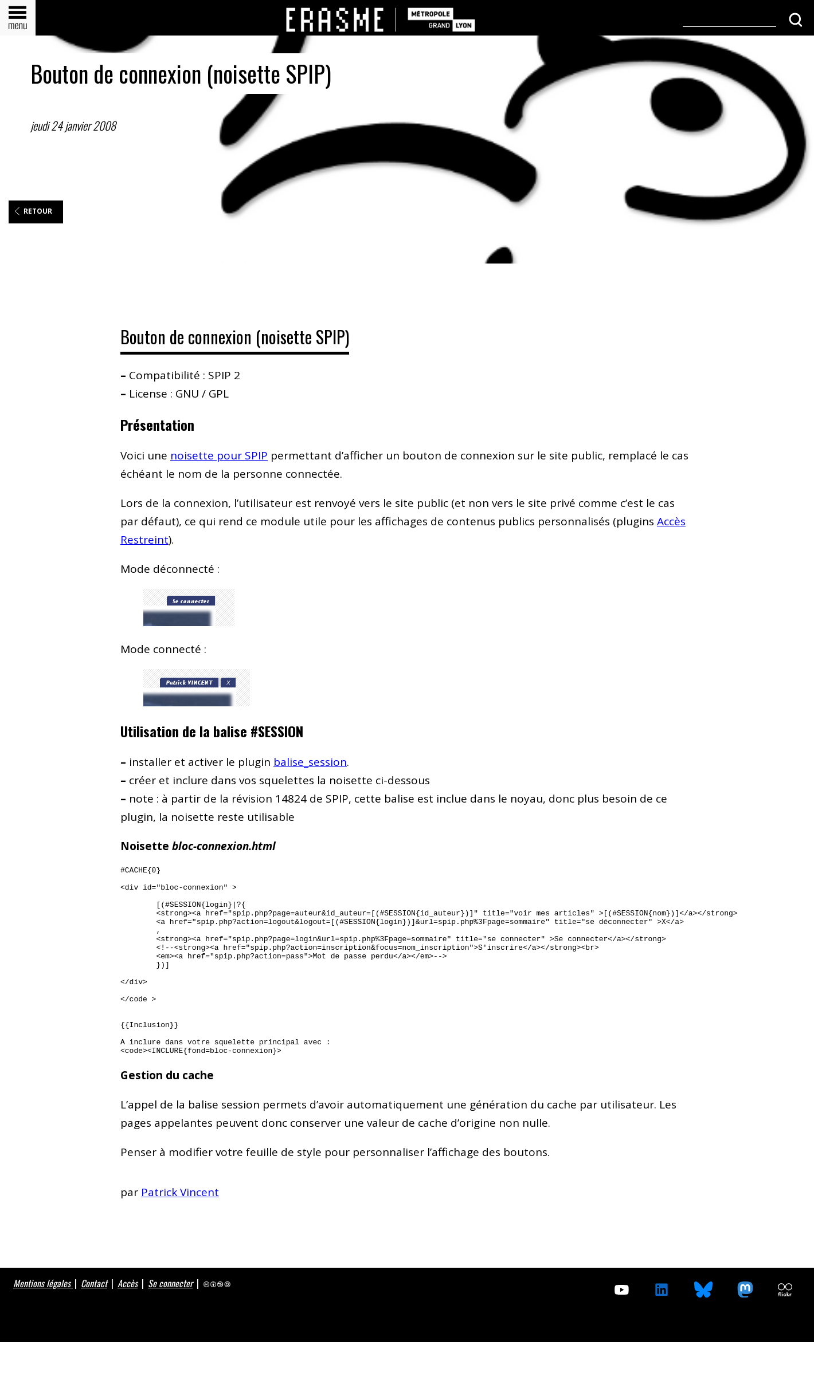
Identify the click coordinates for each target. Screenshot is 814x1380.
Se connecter (170, 1321)
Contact (94, 1321)
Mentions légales (43, 1321)
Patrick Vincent (180, 1229)
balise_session (310, 761)
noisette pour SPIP (219, 455)
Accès (128, 1321)
